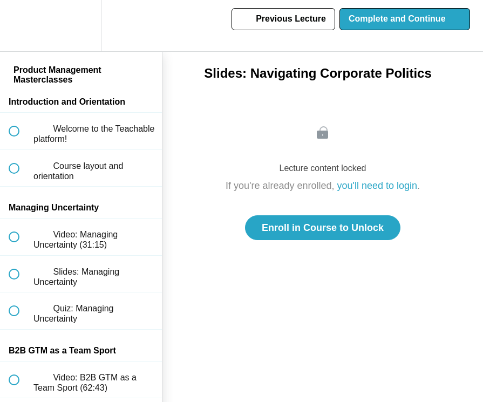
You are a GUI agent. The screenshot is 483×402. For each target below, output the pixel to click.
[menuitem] (81, 25)
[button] (20, 25)
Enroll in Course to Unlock (323, 227)
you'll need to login (377, 185)
